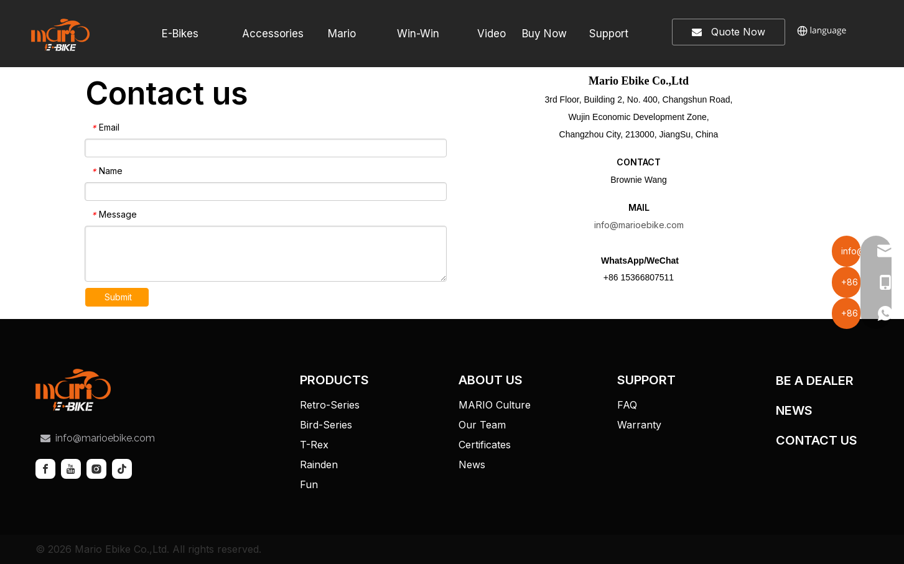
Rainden (319, 464)
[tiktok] (122, 469)
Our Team (482, 424)
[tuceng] (73, 390)
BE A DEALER (815, 380)
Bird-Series (326, 424)
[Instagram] (96, 469)
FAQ (627, 405)
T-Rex (314, 444)
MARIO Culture (495, 405)
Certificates (485, 444)
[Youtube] (71, 469)
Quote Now (728, 32)
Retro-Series (330, 405)
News (472, 464)
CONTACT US (816, 440)
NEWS (794, 410)
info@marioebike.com (639, 225)
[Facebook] (45, 469)
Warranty (639, 424)
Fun (309, 484)
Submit (118, 297)
